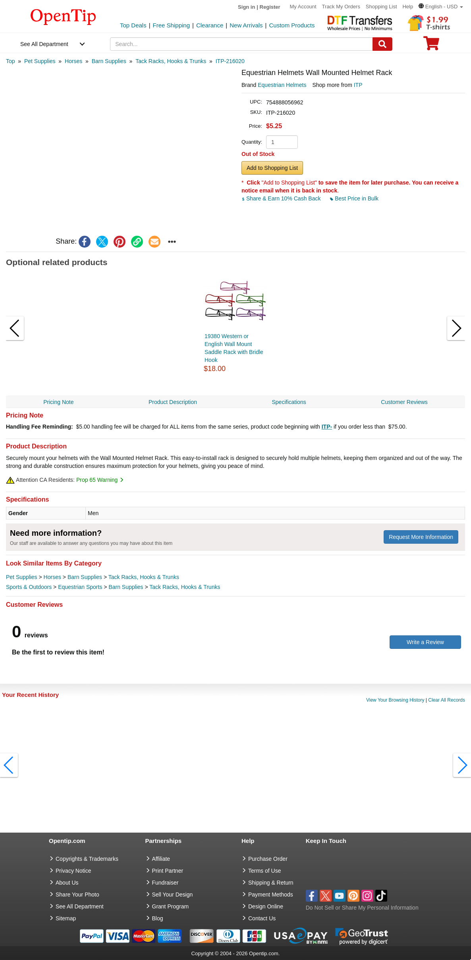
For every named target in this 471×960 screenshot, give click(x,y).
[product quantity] (282, 142)
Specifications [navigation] (289, 402)
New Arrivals (246, 25)
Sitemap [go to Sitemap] (66, 918)
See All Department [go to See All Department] (80, 906)
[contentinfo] (63, 16)
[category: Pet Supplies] (40, 61)
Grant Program (170, 906)
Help (407, 7)
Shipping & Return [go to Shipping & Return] (270, 882)
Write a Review (425, 642)
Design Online (265, 906)
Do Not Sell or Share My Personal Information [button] (362, 907)
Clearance (209, 25)
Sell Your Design (172, 894)
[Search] (382, 44)
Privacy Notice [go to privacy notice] (73, 871)
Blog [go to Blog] (157, 918)
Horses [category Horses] (52, 577)
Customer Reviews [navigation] (404, 402)
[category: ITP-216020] (230, 61)
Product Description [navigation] (173, 402)
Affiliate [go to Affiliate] (161, 859)
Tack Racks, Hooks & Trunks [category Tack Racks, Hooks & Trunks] (143, 577)
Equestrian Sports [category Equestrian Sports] (80, 587)
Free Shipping (171, 25)
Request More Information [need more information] (421, 537)
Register (270, 7)
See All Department (44, 44)
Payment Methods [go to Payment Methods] (270, 894)
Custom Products (292, 25)
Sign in (246, 7)
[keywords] (241, 44)
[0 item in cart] (431, 45)
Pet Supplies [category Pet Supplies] (21, 577)
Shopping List (381, 7)
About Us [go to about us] (67, 882)
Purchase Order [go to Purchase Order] (268, 859)
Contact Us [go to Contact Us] (262, 918)
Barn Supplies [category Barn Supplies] (85, 577)
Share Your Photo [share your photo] (77, 894)
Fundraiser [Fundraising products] (165, 882)
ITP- (327, 426)
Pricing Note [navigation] (58, 402)
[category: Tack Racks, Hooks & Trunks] (170, 61)
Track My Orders (341, 7)
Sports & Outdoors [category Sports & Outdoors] (29, 587)
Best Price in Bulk (354, 198)
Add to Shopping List (272, 168)
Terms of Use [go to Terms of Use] (264, 871)
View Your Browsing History (395, 700)
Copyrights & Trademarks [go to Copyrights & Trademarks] (87, 859)
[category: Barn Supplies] (109, 61)
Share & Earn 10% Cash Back (281, 198)
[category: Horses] (73, 61)
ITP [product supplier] (358, 85)
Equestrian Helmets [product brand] (282, 85)
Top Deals (133, 25)
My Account (303, 7)
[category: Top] (10, 61)
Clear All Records (446, 700)
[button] (441, 7)
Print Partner (167, 871)
